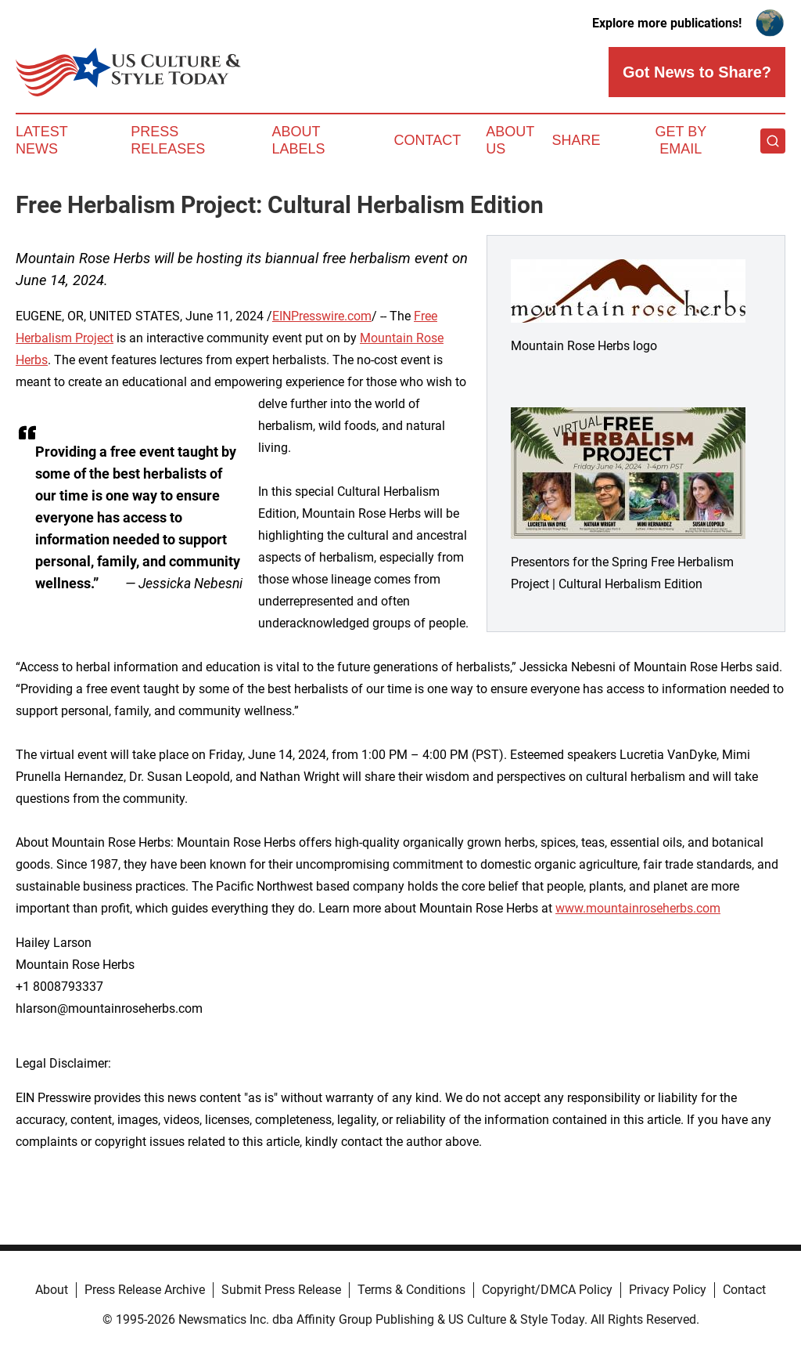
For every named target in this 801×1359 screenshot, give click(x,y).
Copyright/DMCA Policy (547, 1289)
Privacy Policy (667, 1289)
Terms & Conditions (411, 1289)
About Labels (298, 140)
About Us (510, 140)
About (51, 1289)
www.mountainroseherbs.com (637, 908)
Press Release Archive (144, 1289)
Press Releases (168, 140)
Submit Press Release (281, 1289)
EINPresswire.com (322, 316)
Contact (427, 140)
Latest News (41, 140)
